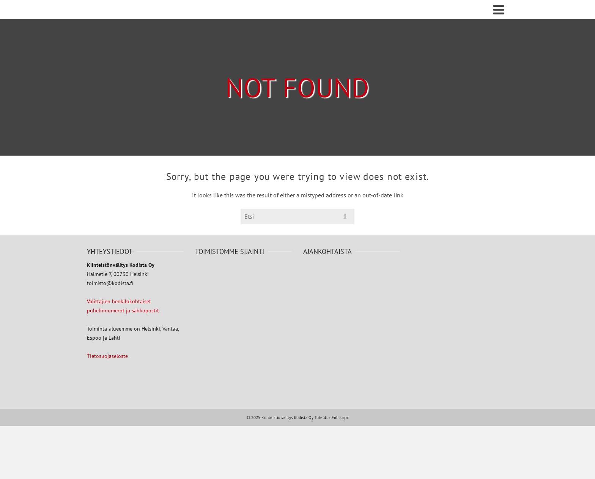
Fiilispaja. (340, 417)
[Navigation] (498, 9)
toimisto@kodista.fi (110, 283)
